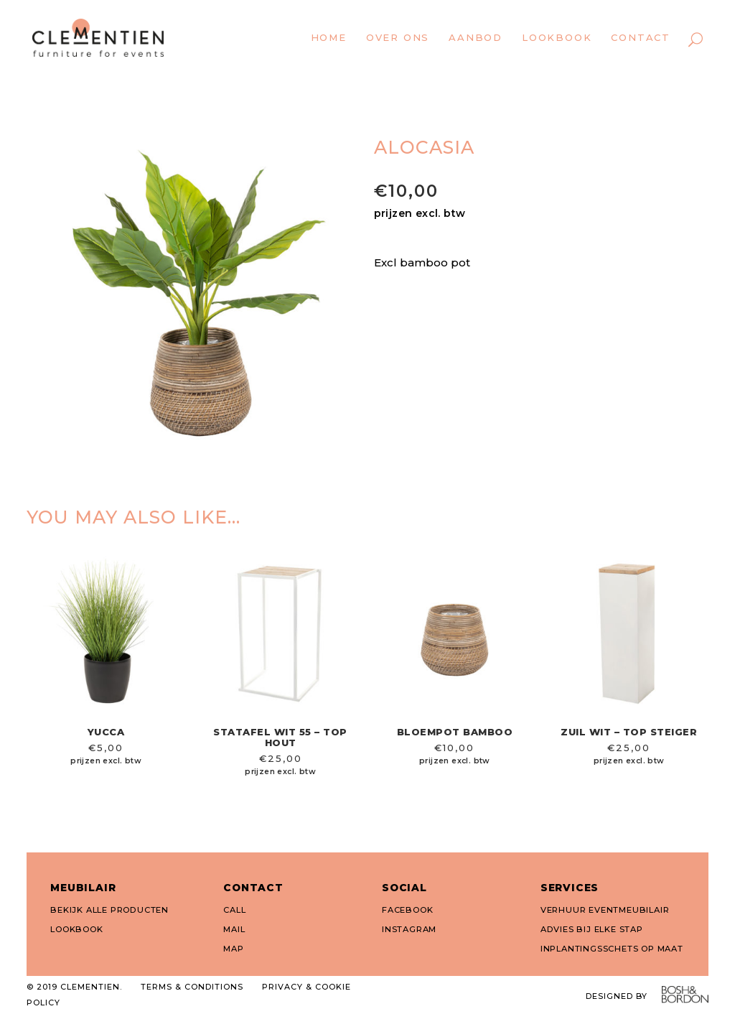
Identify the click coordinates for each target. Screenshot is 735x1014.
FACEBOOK (407, 910)
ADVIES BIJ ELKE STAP (591, 929)
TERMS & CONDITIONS (192, 987)
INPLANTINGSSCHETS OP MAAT (611, 949)
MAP (233, 949)
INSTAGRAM (409, 929)
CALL (234, 910)
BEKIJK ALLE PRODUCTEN (109, 910)
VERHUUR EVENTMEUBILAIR (605, 910)
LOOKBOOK (76, 929)
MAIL (234, 929)
